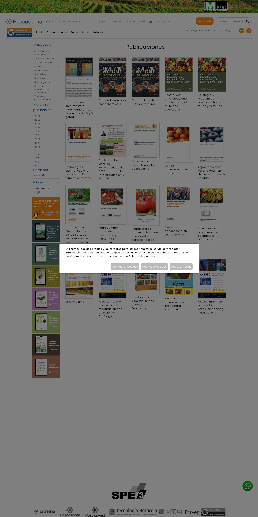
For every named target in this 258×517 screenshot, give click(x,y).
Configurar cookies (125, 267)
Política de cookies (142, 256)
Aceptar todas (181, 267)
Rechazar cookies (154, 267)
